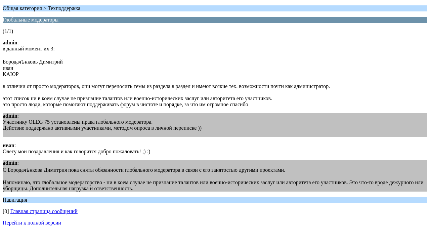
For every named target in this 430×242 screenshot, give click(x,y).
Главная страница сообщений (44, 211)
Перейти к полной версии (32, 223)
